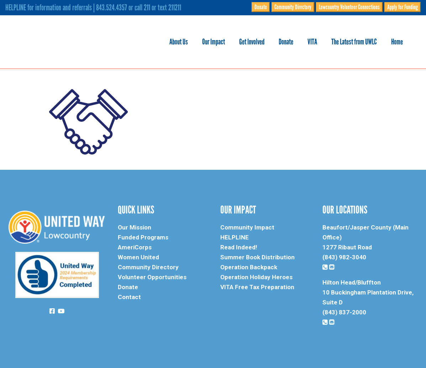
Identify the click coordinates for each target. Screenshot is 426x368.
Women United (138, 257)
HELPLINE (234, 237)
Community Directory (292, 7)
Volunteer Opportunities (152, 277)
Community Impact (247, 227)
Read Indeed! (238, 247)
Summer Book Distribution (257, 257)
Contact (129, 297)
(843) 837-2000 (344, 312)
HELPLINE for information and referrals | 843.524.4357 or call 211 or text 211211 (93, 7)
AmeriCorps (135, 247)
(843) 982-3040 (344, 257)
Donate (260, 7)
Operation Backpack (248, 267)
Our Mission (134, 227)
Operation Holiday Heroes (256, 277)
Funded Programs (143, 237)
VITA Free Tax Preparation (257, 287)
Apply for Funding (402, 7)
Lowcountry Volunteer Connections (349, 7)
